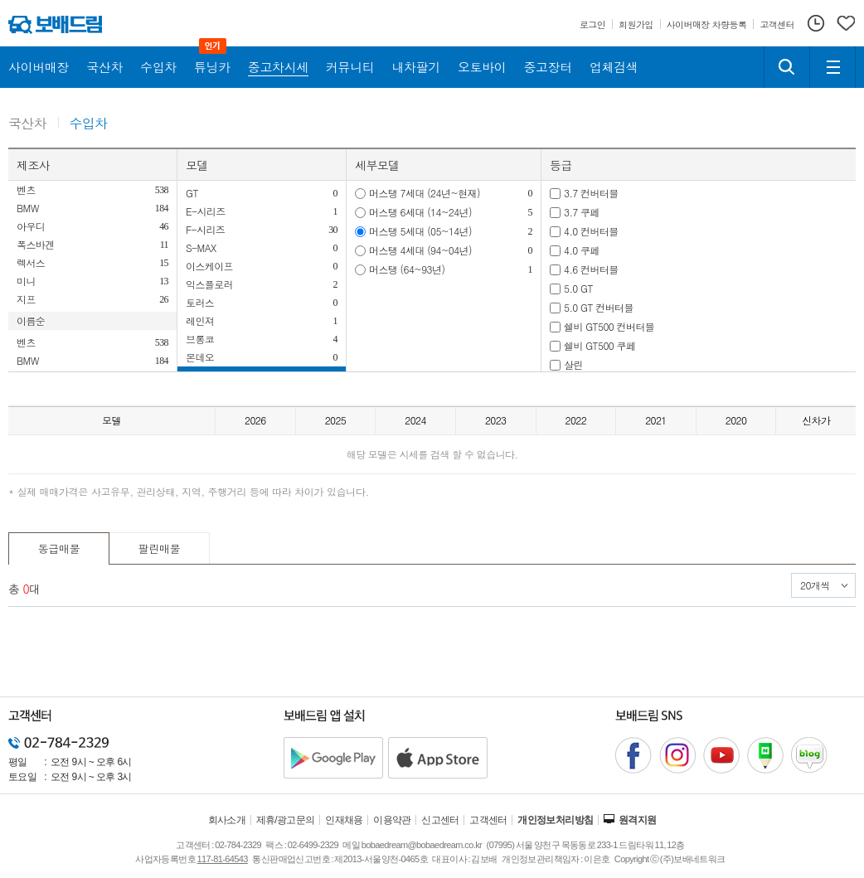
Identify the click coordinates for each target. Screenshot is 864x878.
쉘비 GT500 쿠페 (599, 345)
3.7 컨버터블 (591, 193)
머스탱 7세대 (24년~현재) (424, 193)
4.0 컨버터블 (591, 231)
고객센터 (488, 820)
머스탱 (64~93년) (406, 269)
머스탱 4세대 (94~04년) (420, 250)
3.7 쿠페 (581, 212)
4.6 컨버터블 (591, 269)
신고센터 (440, 820)
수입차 (89, 124)
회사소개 (227, 820)
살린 (573, 364)
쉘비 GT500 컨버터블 (609, 326)
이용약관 (392, 820)
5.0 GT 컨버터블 (598, 307)
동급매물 (59, 548)
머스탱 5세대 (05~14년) (420, 231)
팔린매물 (159, 548)
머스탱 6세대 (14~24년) (420, 212)
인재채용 (344, 820)
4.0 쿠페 (581, 250)
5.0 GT (578, 288)
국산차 (27, 124)
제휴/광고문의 (285, 820)
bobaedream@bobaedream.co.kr (422, 845)
